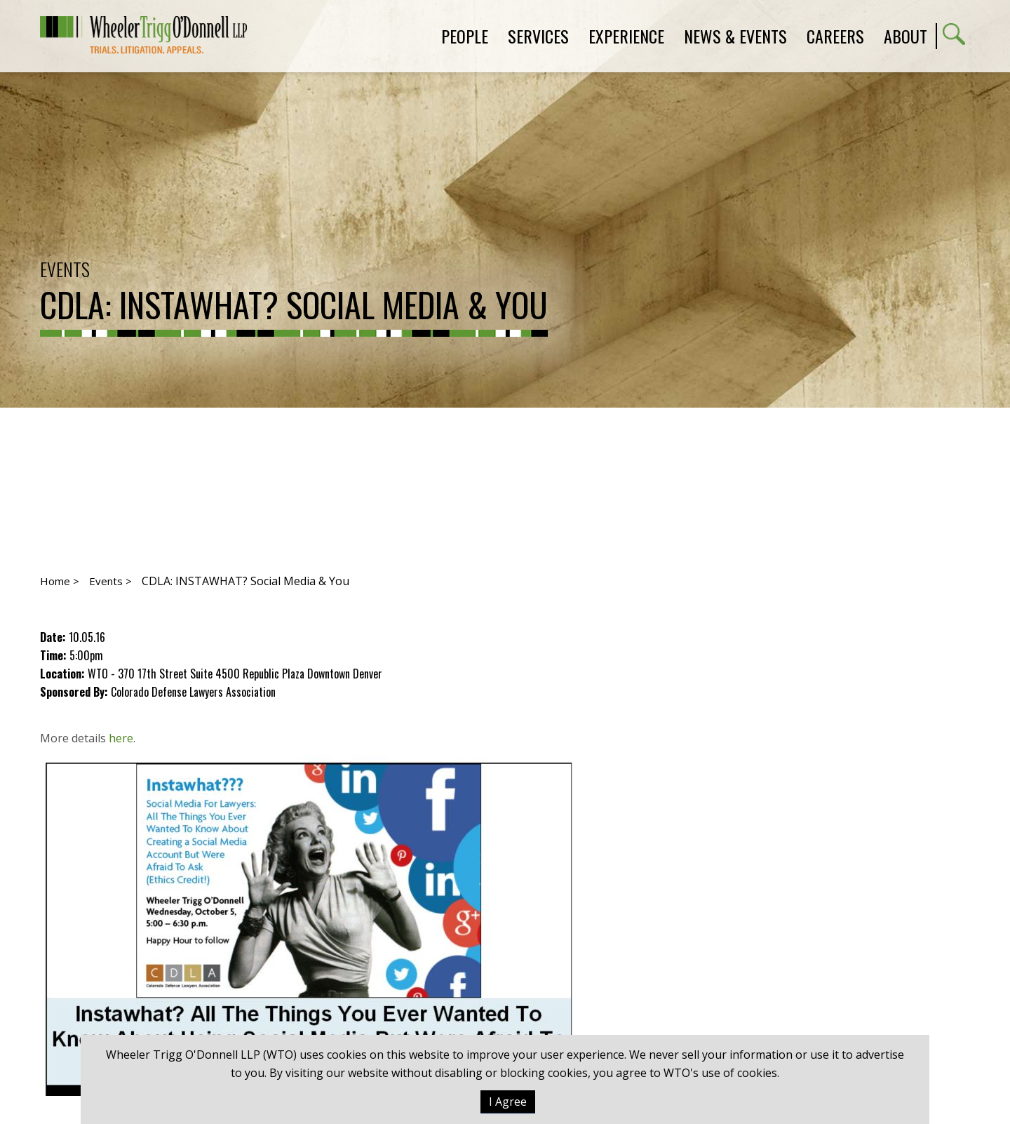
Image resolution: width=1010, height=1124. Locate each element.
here (121, 738)
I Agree (508, 1101)
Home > (59, 581)
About (905, 35)
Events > (110, 581)
